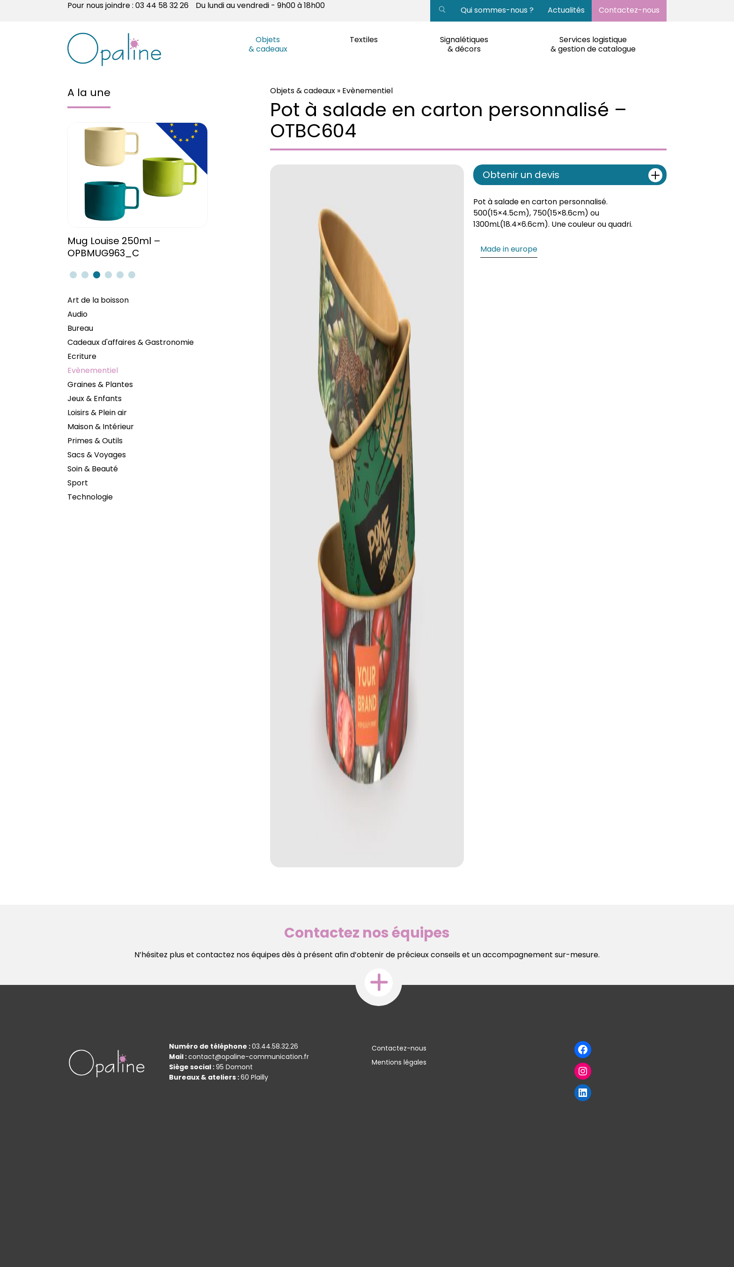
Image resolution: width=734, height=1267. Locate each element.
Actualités (566, 10)
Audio (77, 314)
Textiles (364, 39)
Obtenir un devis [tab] (572, 175)
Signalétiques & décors (464, 44)
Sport (77, 482)
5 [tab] (119, 274)
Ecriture (81, 356)
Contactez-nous (629, 10)
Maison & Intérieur (100, 426)
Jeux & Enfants (94, 398)
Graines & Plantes (100, 384)
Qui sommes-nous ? (497, 10)
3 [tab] (95, 274)
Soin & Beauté (92, 468)
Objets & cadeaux (268, 44)
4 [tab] (107, 274)
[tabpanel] (138, 191)
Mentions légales (399, 1062)
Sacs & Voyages (96, 454)
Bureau (80, 328)
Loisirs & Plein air (97, 412)
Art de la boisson (98, 300)
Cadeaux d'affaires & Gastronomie (130, 342)
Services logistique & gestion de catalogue (593, 44)
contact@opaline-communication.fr (248, 1056)
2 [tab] (83, 274)
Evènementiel (92, 370)
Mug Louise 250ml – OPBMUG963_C (114, 247)
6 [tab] (130, 274)
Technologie (90, 497)
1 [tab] (72, 274)
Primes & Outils (95, 440)
